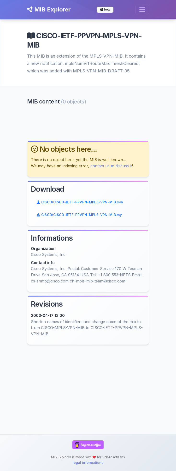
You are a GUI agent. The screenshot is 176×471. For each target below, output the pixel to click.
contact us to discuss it (111, 165)
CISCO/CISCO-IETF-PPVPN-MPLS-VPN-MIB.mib (80, 202)
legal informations (88, 462)
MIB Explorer (49, 9)
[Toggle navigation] (142, 9)
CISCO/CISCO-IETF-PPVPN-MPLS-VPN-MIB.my (79, 215)
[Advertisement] (88, 122)
